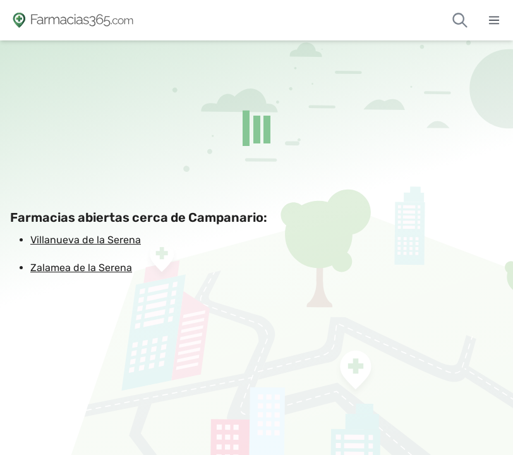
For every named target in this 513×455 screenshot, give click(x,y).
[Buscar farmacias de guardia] (460, 20)
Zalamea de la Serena (81, 268)
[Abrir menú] (494, 20)
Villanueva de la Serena (85, 240)
